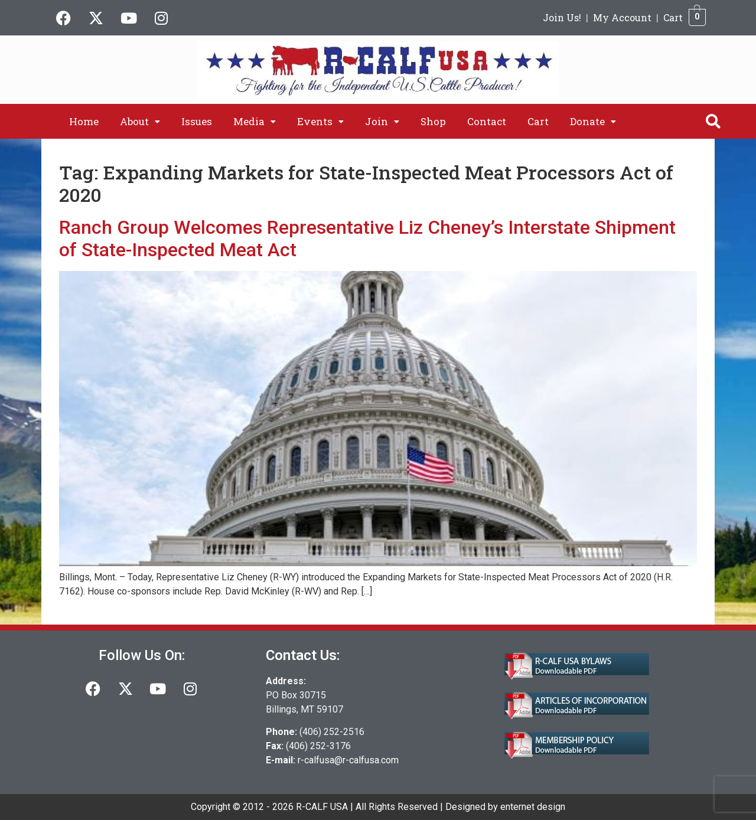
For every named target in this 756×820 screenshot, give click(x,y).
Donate (593, 121)
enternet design (532, 806)
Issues (196, 121)
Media (254, 121)
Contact (486, 121)
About (140, 121)
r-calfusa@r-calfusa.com (348, 760)
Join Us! (562, 17)
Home (84, 121)
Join (382, 121)
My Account (622, 17)
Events (320, 121)
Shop (433, 121)
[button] (140, 121)
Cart (673, 17)
